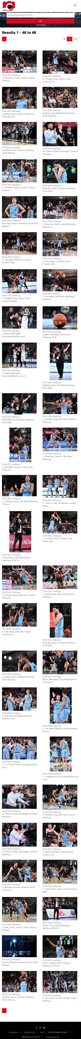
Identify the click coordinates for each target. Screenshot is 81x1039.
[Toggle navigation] (75, 5)
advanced (40, 25)
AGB (42, 1032)
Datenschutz (29, 1032)
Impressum (14, 1032)
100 (75, 39)
